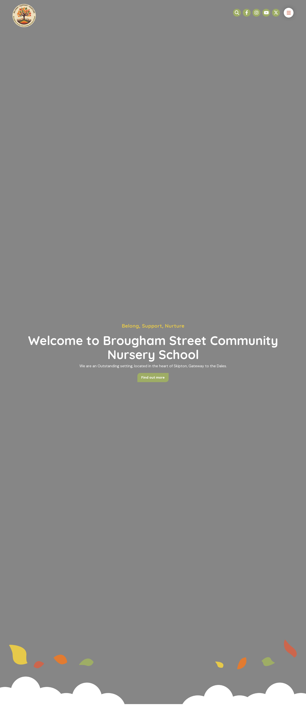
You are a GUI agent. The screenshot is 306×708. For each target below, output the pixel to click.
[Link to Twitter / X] (276, 16)
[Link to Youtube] (266, 16)
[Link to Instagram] (256, 16)
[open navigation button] (289, 16)
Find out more (153, 377)
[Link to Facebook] (247, 16)
